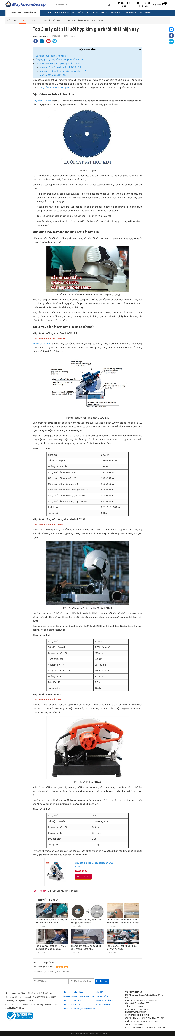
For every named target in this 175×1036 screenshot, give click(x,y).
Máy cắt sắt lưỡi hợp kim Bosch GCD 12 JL (61, 67)
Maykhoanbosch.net (41, 36)
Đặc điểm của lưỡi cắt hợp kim (51, 56)
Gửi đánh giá (101, 981)
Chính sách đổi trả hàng (73, 992)
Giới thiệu (47, 12)
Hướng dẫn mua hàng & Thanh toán (78, 996)
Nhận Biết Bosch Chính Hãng (85, 12)
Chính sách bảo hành (72, 1000)
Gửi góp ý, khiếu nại (104, 1000)
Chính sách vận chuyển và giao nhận (79, 1009)
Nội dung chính (87, 49)
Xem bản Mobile (103, 1005)
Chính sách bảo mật (71, 1005)
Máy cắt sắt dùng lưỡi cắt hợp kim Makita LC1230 (64, 71)
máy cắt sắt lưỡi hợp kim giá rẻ (55, 88)
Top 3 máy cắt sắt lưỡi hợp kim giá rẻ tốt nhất (58, 63)
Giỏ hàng (160, 4)
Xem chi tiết (83, 877)
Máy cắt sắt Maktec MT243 (53, 75)
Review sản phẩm (134, 12)
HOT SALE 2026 (62, 12)
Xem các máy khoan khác (112, 12)
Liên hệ (148, 12)
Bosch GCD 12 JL (42, 344)
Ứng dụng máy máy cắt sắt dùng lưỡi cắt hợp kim (60, 59)
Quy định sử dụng (103, 996)
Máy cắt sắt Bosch (42, 101)
